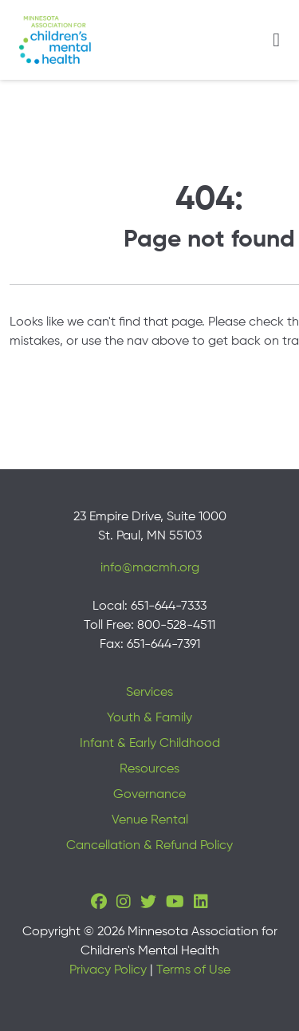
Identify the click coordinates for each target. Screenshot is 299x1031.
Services (149, 692)
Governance (149, 794)
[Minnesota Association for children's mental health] (55, 40)
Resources (149, 769)
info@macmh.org (149, 568)
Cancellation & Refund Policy (149, 845)
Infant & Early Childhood (150, 743)
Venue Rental (150, 820)
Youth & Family (149, 718)
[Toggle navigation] (276, 40)
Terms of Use (193, 970)
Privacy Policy (108, 970)
